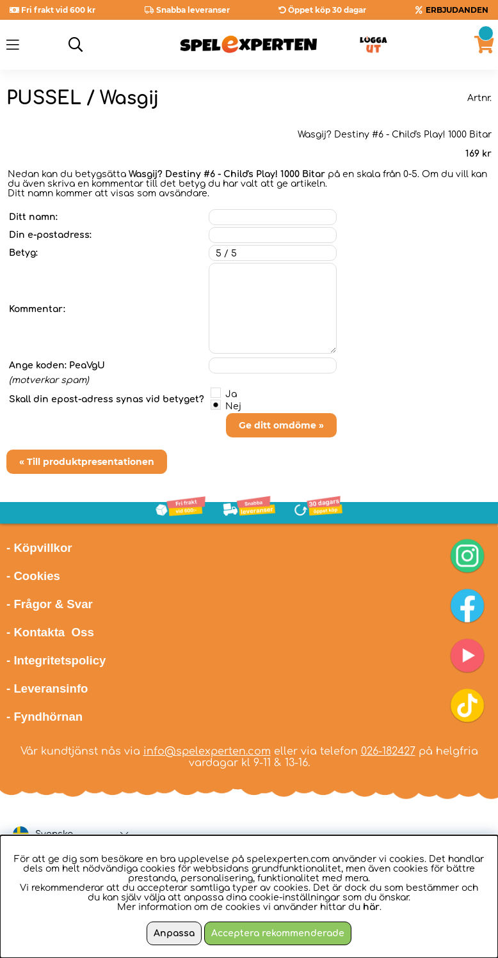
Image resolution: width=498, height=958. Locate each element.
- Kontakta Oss (50, 632)
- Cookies (33, 576)
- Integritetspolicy (56, 660)
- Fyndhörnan (44, 716)
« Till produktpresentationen (86, 461)
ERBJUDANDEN (457, 10)
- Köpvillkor (39, 547)
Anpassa (174, 933)
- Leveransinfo (47, 688)
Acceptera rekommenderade (277, 933)
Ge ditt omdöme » (281, 425)
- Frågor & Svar (49, 604)
